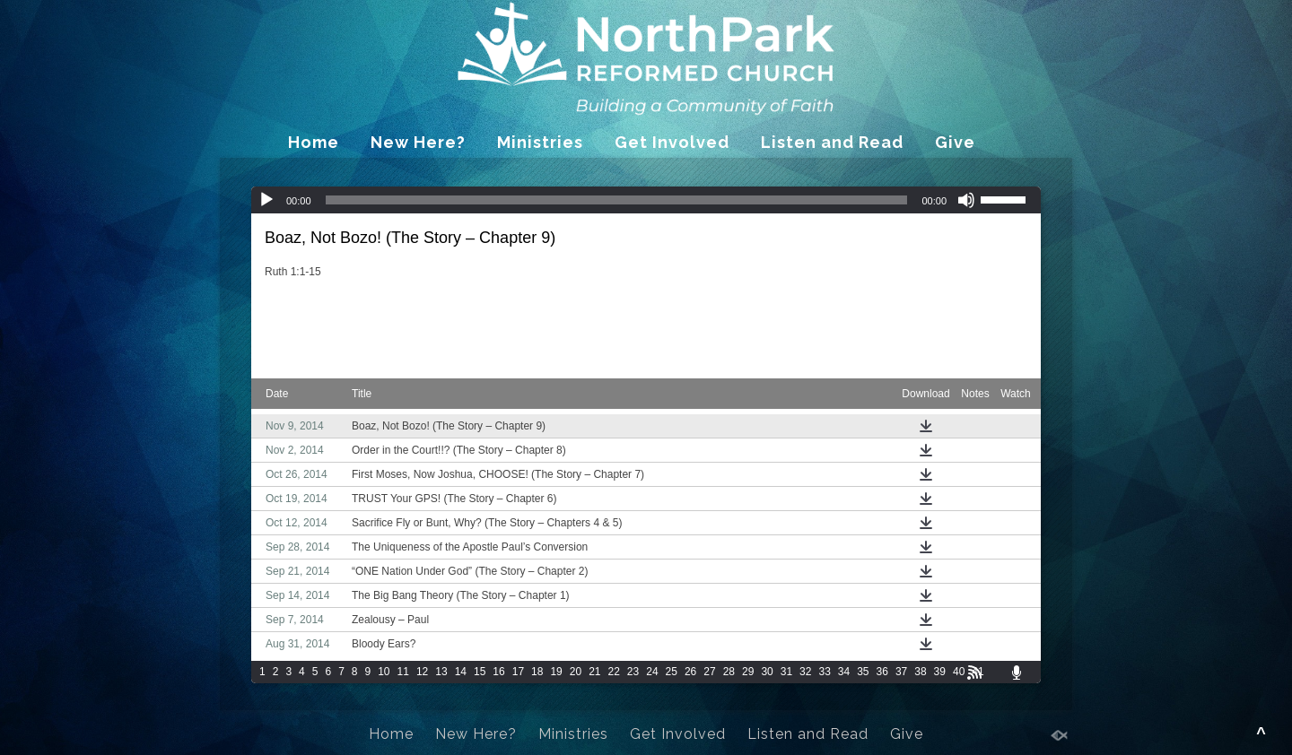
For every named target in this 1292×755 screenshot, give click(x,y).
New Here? (418, 142)
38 (920, 671)
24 (652, 671)
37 (901, 671)
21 (594, 671)
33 (824, 671)
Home (313, 142)
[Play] (266, 200)
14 (461, 671)
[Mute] (966, 200)
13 (441, 671)
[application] (646, 200)
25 (671, 671)
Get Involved (672, 142)
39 (940, 671)
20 (575, 671)
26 (690, 671)
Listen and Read (832, 142)
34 (844, 671)
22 (614, 671)
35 (863, 671)
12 (422, 671)
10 (383, 671)
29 (748, 671)
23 (633, 671)
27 (709, 671)
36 (882, 671)
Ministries (540, 142)
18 (537, 671)
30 (767, 671)
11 (403, 671)
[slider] (617, 199)
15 (479, 671)
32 (805, 671)
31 (786, 671)
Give (955, 142)
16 (498, 671)
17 (518, 671)
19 (556, 671)
